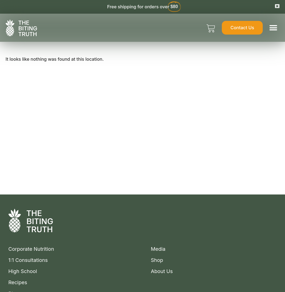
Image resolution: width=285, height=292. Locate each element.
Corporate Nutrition (31, 249)
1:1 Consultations (28, 260)
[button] (273, 27)
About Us (162, 271)
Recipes (17, 282)
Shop (157, 260)
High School (22, 271)
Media (158, 249)
